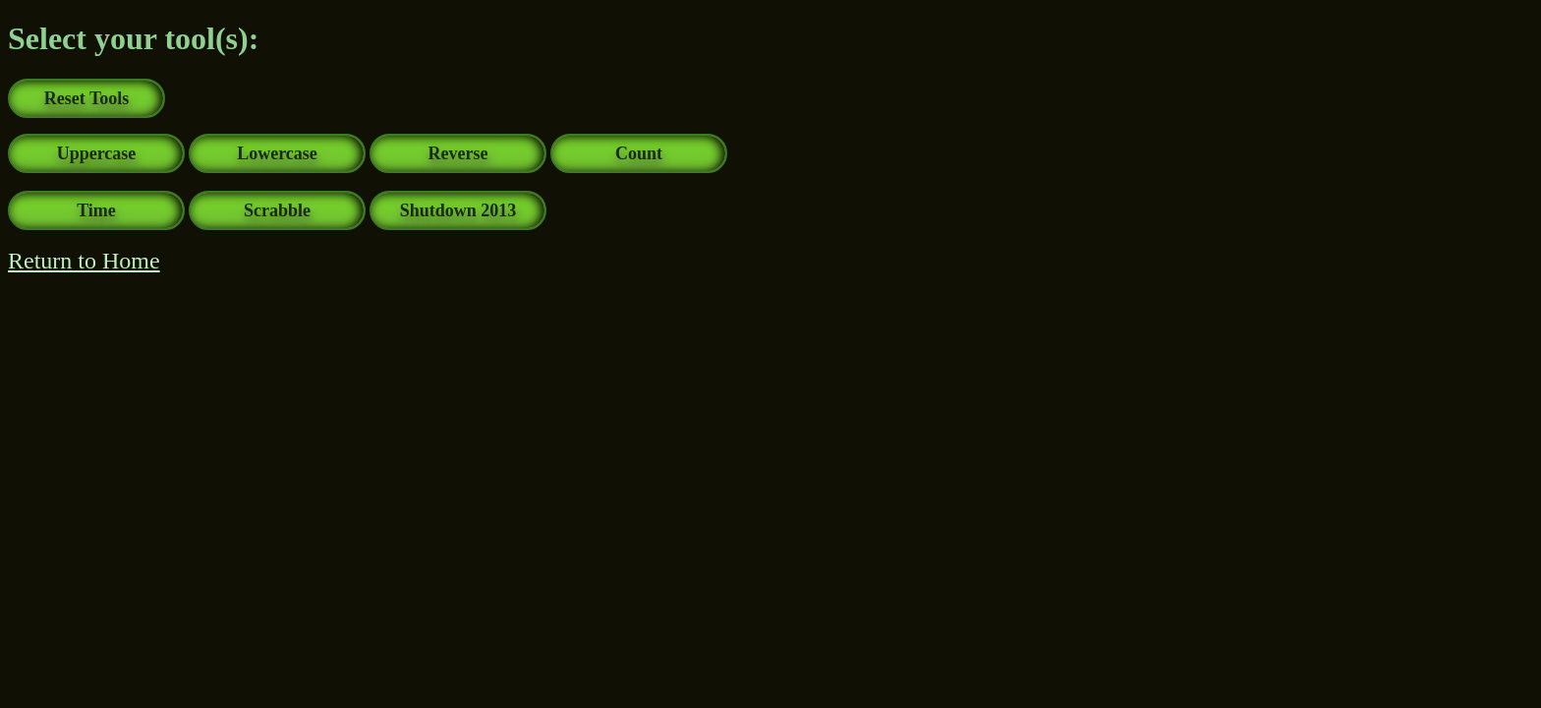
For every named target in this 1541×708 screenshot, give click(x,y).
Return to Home (84, 260)
